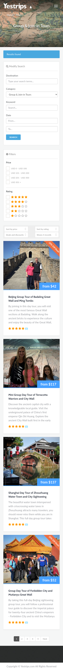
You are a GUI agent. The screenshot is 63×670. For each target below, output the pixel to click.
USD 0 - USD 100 (19, 168)
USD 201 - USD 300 (20, 177)
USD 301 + (16, 182)
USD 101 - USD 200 (20, 173)
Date (8, 115)
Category (10, 88)
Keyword (10, 101)
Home (10, 14)
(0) (26, 328)
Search (13, 137)
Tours (19, 14)
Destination (12, 75)
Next (45, 639)
